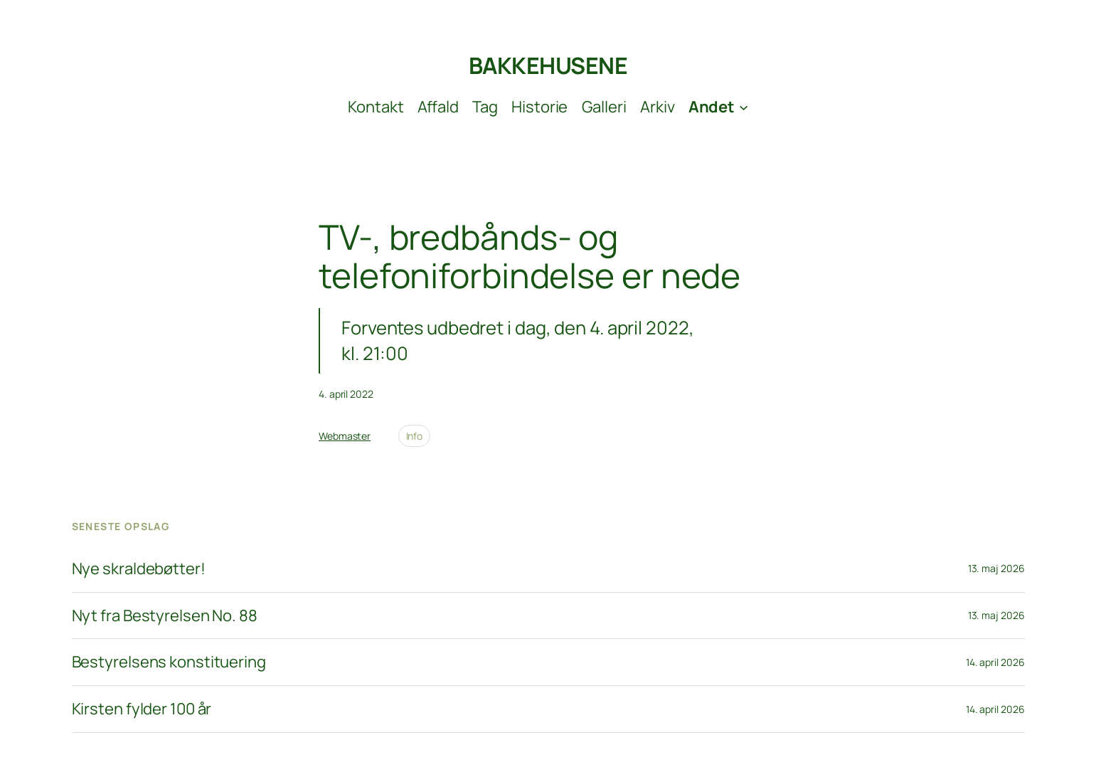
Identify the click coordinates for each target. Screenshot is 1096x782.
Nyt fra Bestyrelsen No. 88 (164, 616)
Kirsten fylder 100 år (142, 709)
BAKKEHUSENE (548, 65)
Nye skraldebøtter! (139, 569)
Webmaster (345, 436)
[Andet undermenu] (718, 107)
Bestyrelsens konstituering (169, 662)
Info (414, 436)
